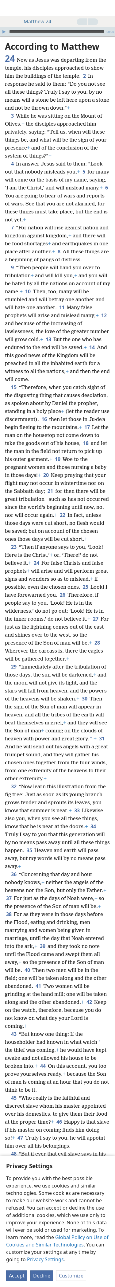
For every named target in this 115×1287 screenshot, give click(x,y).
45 (13, 1097)
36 (13, 874)
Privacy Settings (45, 1259)
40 (27, 970)
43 (13, 1034)
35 (29, 850)
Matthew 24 (34, 21)
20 (46, 475)
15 (13, 387)
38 (9, 914)
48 (13, 1153)
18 (86, 443)
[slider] (57, 31)
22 (62, 515)
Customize (71, 1275)
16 (44, 419)
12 (104, 315)
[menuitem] (9, 8)
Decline (41, 1275)
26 (62, 594)
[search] (107, 8)
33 (77, 810)
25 (85, 586)
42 (89, 1002)
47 (20, 1137)
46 (59, 1121)
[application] (57, 31)
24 (36, 563)
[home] (9, 8)
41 (38, 986)
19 (57, 459)
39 (42, 946)
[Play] (4, 31)
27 (95, 618)
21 (50, 491)
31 (101, 738)
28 (97, 642)
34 (93, 826)
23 (13, 547)
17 (87, 427)
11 (62, 307)
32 (13, 786)
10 (28, 291)
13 (48, 339)
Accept (17, 1275)
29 (13, 666)
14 (92, 347)
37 (9, 898)
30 (84, 698)
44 (43, 1066)
